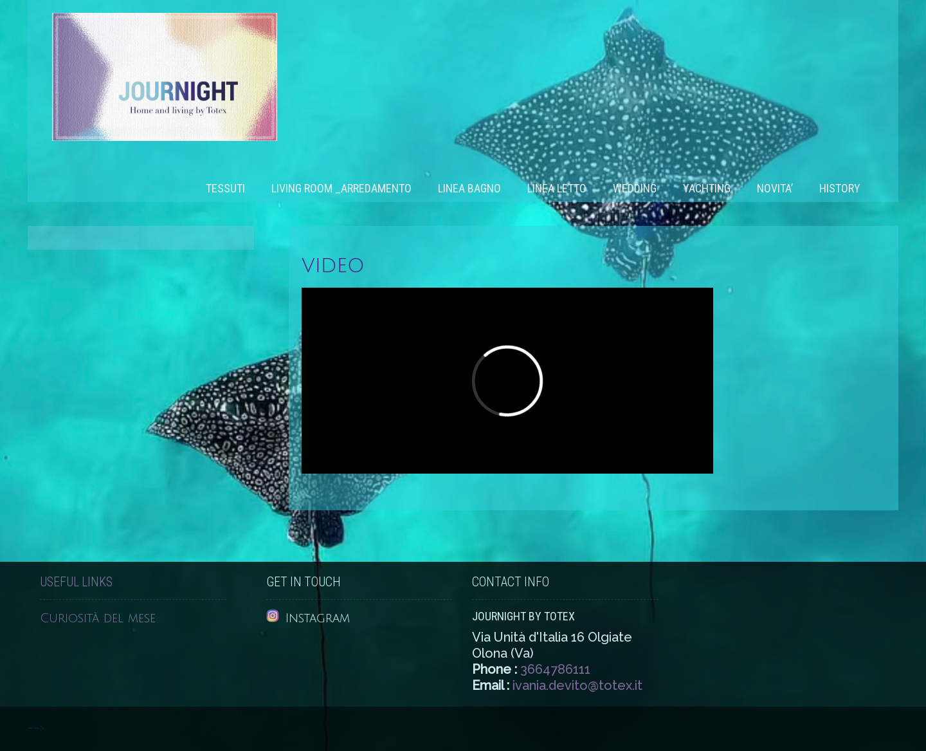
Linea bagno (469, 188)
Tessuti (225, 188)
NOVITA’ (775, 188)
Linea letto (556, 188)
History (839, 188)
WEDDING (635, 188)
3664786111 (555, 669)
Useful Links (76, 582)
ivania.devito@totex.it (577, 685)
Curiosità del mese (98, 618)
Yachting (707, 188)
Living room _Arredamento (341, 188)
